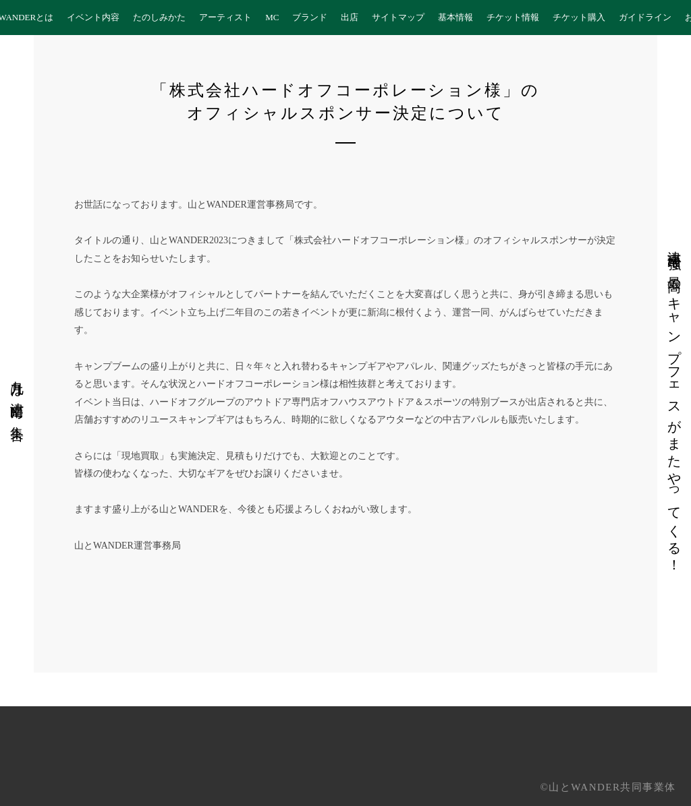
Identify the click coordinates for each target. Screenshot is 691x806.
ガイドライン (645, 17)
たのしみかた (159, 17)
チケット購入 (579, 17)
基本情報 (455, 17)
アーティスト (225, 17)
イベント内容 (93, 17)
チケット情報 (513, 17)
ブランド (309, 17)
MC (272, 17)
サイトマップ (398, 17)
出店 (349, 17)
